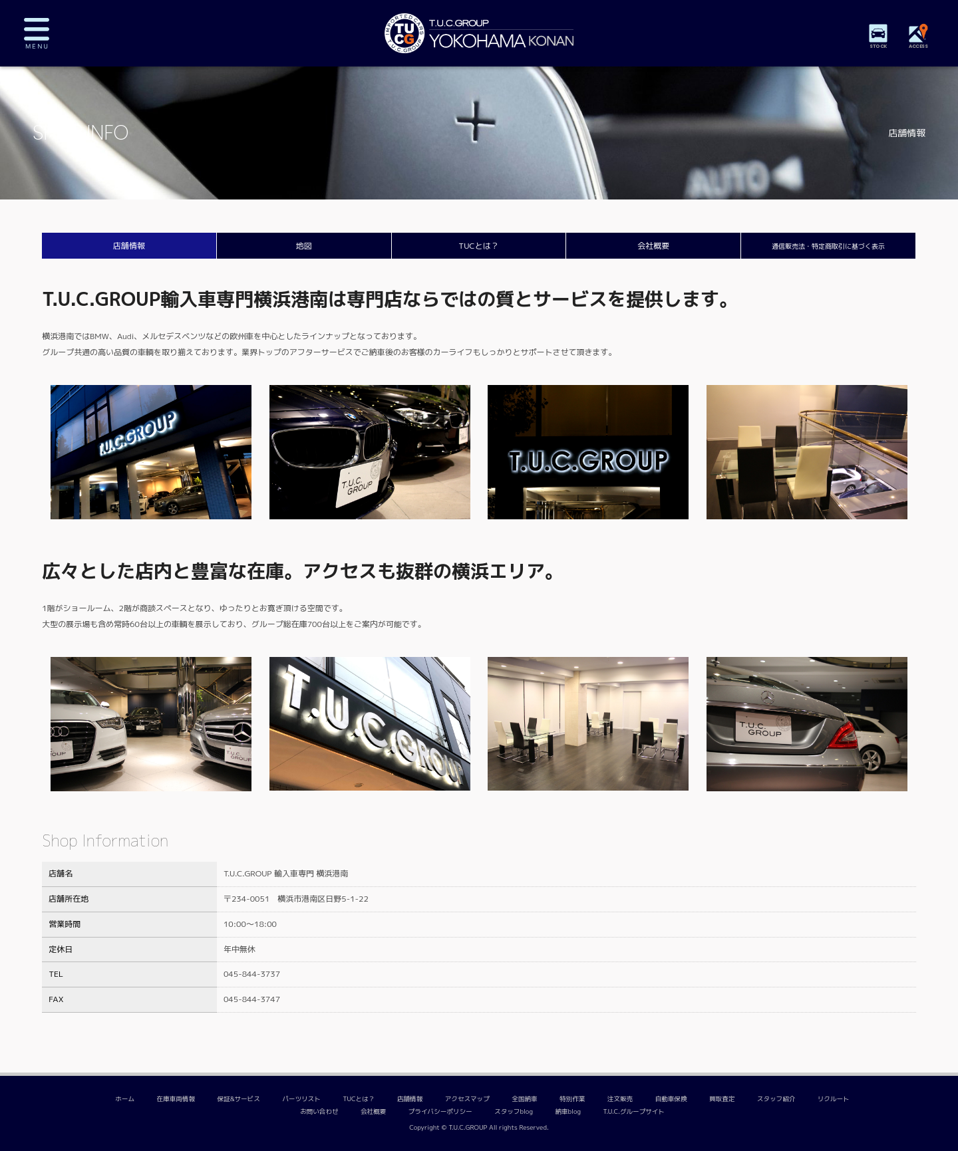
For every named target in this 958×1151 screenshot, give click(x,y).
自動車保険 (671, 1098)
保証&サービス (238, 1098)
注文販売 (620, 1098)
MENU (46, 33)
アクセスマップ (467, 1098)
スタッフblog (513, 1111)
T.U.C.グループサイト (634, 1111)
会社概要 (653, 245)
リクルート (834, 1098)
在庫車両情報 (176, 1098)
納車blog (568, 1111)
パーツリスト (301, 1098)
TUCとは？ (478, 245)
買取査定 (721, 1098)
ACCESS (918, 46)
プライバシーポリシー (440, 1111)
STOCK (878, 46)
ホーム (124, 1098)
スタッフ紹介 (776, 1098)
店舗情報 (129, 245)
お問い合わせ (319, 1111)
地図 (304, 245)
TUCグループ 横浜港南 (479, 33)
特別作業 (572, 1098)
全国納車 (524, 1098)
